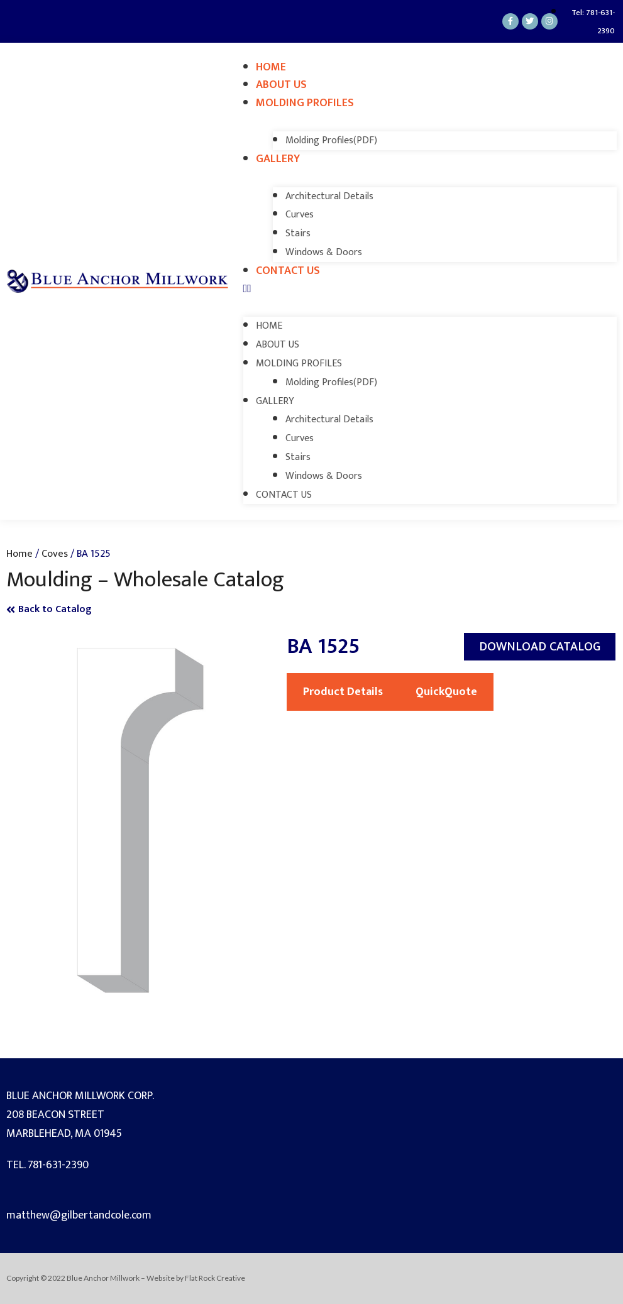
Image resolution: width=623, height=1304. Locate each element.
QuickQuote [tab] (446, 691)
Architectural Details (329, 196)
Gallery (278, 159)
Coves (54, 553)
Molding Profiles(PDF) (331, 140)
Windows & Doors (323, 252)
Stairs (298, 233)
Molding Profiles (305, 103)
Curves (299, 214)
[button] (430, 289)
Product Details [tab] (343, 691)
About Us (281, 84)
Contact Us (288, 270)
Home (271, 67)
